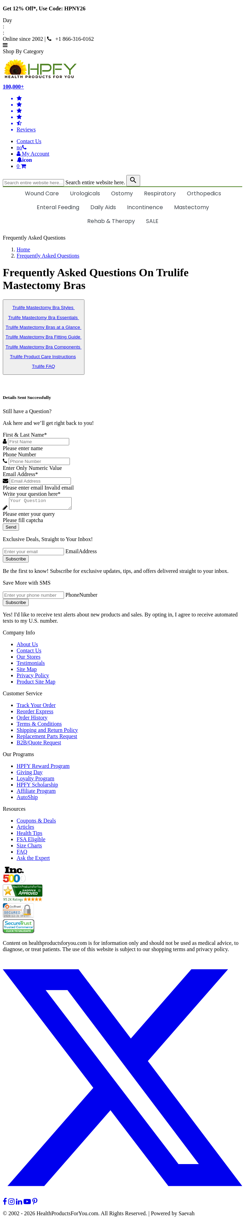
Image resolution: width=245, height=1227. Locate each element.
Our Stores (28, 659)
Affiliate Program (36, 793)
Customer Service (22, 695)
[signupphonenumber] (33, 597)
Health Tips (29, 835)
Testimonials (31, 665)
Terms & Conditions (39, 726)
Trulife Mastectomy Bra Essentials (43, 317)
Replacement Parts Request (47, 738)
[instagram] (11, 1204)
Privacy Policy (33, 677)
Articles (25, 829)
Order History (32, 720)
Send (11, 529)
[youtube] (27, 1204)
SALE (152, 221)
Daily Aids (103, 207)
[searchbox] (33, 182)
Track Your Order (36, 707)
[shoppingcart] (129, 166)
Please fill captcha (23, 522)
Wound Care (42, 193)
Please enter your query (29, 516)
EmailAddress (81, 553)
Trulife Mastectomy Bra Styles (43, 307)
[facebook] (5, 1204)
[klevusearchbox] (133, 180)
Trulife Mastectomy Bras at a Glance (43, 327)
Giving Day (30, 774)
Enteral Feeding (58, 207)
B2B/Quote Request (39, 744)
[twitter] (122, 1197)
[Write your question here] (44, 504)
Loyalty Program (35, 780)
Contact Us (29, 141)
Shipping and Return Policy (47, 732)
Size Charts (29, 847)
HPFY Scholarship (37, 787)
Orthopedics (204, 193)
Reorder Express (35, 713)
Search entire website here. (95, 182)
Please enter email (23, 488)
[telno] (22, 147)
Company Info (19, 635)
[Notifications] (24, 160)
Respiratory (160, 193)
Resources (14, 811)
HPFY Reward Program (43, 768)
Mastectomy (191, 207)
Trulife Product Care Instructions (43, 356)
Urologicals (85, 193)
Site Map (27, 671)
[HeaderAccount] (33, 154)
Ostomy (122, 193)
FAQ (22, 854)
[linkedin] (19, 1204)
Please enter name (23, 448)
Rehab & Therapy (111, 221)
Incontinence (145, 207)
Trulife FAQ (43, 366)
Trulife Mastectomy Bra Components (44, 347)
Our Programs (18, 756)
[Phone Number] (39, 461)
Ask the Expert (33, 860)
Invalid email (59, 488)
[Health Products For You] (122, 69)
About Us (27, 646)
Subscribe (16, 561)
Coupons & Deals (36, 823)
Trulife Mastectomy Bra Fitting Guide (44, 337)
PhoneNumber (81, 597)
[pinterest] (34, 1204)
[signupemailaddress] (33, 553)
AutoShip (27, 799)
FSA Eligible (31, 841)
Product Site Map (36, 684)
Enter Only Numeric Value (32, 468)
